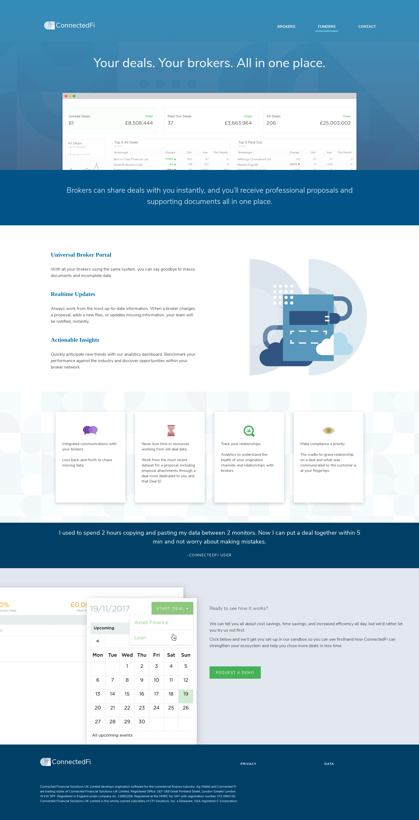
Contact (367, 26)
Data (329, 764)
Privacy (248, 764)
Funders (327, 26)
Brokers (286, 26)
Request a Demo (235, 672)
